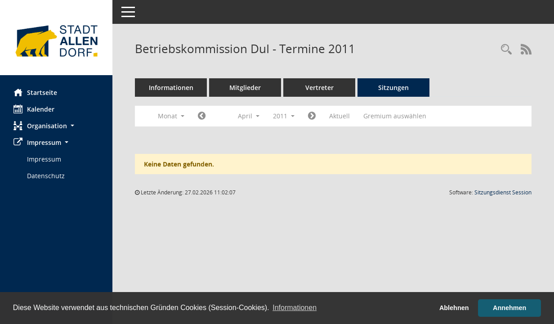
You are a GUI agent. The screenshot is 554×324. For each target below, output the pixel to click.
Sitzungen (393, 87)
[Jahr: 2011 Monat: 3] (201, 116)
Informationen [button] (295, 307)
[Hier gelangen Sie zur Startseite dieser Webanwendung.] (56, 41)
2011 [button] (284, 116)
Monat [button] (171, 116)
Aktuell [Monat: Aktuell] (339, 116)
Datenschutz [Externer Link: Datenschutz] (46, 175)
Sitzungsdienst (503, 192)
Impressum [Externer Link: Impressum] (44, 159)
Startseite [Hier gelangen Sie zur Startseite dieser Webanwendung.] (35, 92)
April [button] (248, 116)
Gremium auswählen (394, 116)
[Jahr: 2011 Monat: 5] (311, 116)
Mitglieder (245, 87)
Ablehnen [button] (454, 307)
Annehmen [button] (509, 307)
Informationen (171, 87)
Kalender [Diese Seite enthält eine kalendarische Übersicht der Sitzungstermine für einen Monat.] (33, 108)
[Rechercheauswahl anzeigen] (506, 49)
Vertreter (319, 87)
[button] (56, 125)
